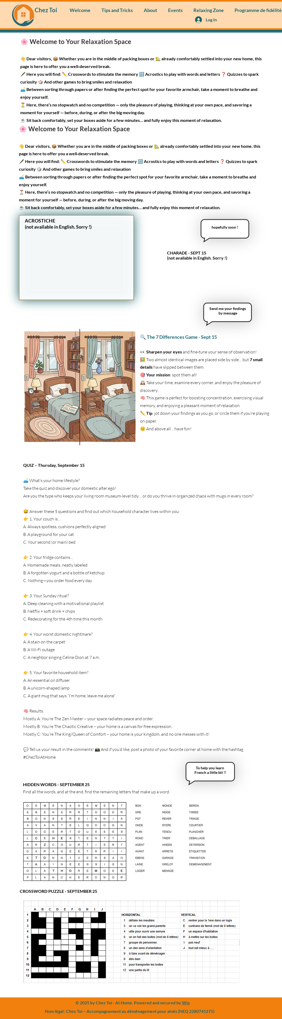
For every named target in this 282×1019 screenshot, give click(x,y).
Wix (186, 1002)
